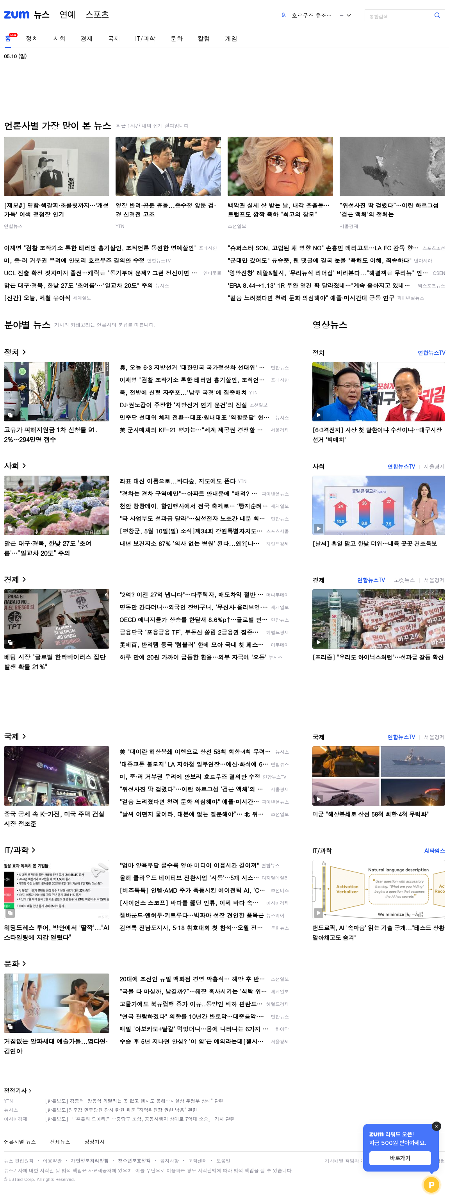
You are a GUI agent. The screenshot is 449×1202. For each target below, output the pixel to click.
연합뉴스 (13, 226)
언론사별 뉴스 (20, 1141)
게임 (231, 38)
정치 (32, 38)
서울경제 (349, 226)
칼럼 (204, 38)
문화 (176, 38)
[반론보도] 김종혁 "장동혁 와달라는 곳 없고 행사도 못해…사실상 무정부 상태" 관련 (134, 1100)
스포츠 (97, 15)
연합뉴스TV (431, 353)
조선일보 (237, 226)
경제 (86, 38)
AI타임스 (434, 850)
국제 (114, 38)
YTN (120, 226)
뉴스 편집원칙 (19, 1160)
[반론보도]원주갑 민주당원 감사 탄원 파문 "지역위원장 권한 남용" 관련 (121, 1109)
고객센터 (197, 1160)
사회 (59, 38)
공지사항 (169, 1160)
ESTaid (16, 1179)
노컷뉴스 (404, 580)
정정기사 (15, 1090)
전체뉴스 (60, 1141)
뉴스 (42, 15)
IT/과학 (145, 38)
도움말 (223, 1160)
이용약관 (52, 1160)
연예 (67, 15)
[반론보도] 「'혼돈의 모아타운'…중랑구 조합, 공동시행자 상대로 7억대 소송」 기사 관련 (140, 1118)
